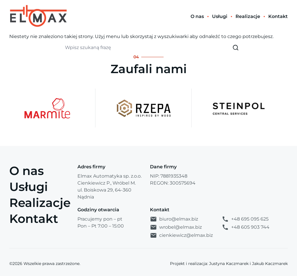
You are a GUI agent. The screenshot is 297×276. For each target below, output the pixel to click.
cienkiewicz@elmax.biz (181, 235)
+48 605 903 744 (245, 227)
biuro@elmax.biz (174, 219)
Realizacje (39, 202)
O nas (26, 170)
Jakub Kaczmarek (270, 263)
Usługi (28, 186)
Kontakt (33, 218)
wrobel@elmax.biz (176, 227)
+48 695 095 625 (245, 219)
